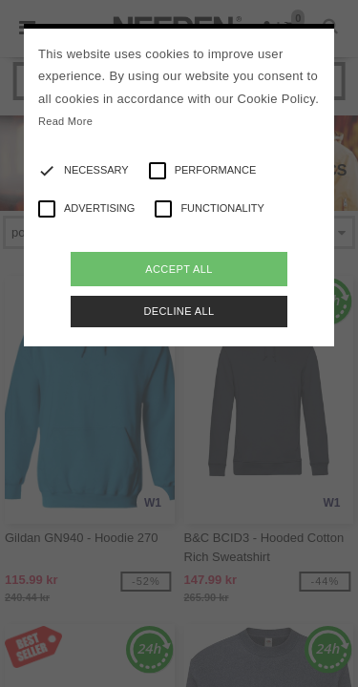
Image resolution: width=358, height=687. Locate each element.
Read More (65, 121)
